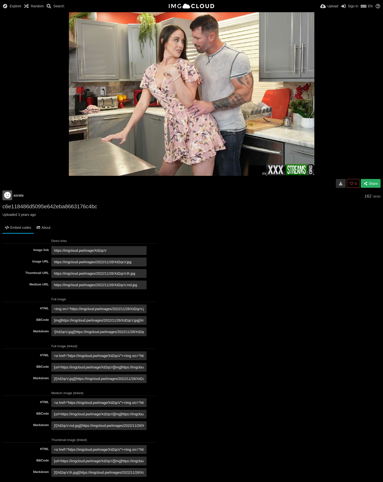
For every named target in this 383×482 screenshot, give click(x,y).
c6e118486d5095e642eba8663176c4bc (49, 206)
